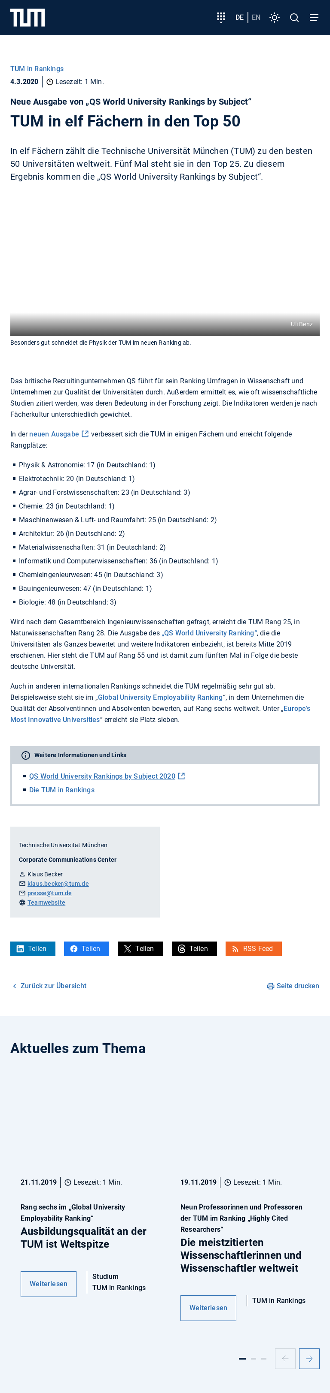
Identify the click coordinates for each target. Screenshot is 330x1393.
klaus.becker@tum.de (58, 883)
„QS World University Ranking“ (209, 633)
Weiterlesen (48, 1284)
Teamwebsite (46, 902)
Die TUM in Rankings (62, 790)
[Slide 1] (242, 1359)
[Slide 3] (263, 1359)
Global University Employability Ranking (160, 697)
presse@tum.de (50, 893)
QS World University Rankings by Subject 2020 (102, 776)
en (256, 17)
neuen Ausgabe (54, 434)
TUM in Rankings (37, 69)
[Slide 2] (253, 1359)
